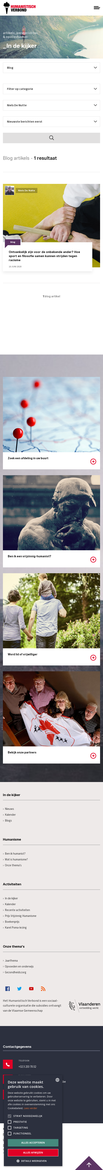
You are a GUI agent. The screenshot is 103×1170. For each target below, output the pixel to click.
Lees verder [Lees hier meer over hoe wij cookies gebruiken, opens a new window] (30, 1108)
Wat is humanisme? (15, 860)
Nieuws (8, 809)
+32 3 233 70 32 (27, 1067)
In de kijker (10, 898)
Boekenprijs (11, 922)
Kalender (9, 815)
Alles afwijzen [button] (33, 1152)
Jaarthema (10, 961)
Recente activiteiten (16, 910)
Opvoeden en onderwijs (18, 967)
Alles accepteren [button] (33, 1142)
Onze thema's (12, 865)
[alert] (33, 1120)
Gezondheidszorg (14, 972)
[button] (33, 1160)
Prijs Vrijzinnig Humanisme (19, 916)
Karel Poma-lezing (15, 928)
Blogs (7, 821)
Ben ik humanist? (14, 854)
